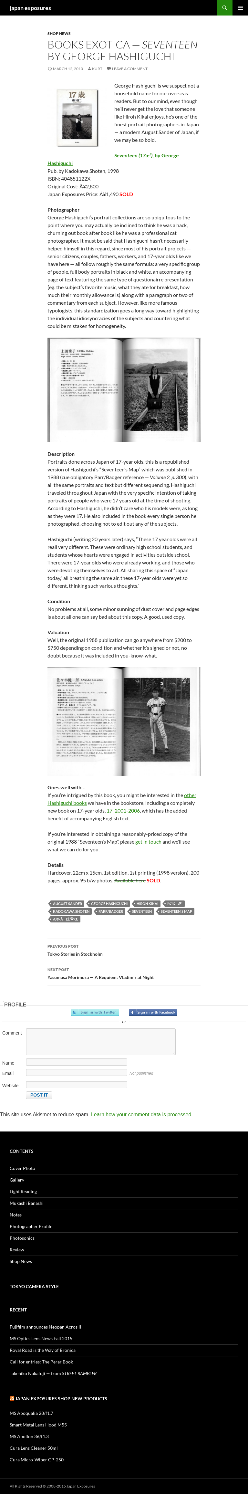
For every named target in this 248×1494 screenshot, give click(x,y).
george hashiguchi (109, 903)
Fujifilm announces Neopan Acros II (45, 1327)
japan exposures (30, 7)
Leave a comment (130, 68)
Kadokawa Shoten (71, 911)
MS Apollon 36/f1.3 (29, 1436)
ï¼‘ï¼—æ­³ (174, 903)
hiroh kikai (147, 903)
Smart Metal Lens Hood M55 (38, 1424)
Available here (130, 880)
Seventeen (142, 911)
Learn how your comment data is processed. (142, 1114)
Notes (16, 1214)
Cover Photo (22, 1168)
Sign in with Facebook (153, 1012)
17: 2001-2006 (123, 810)
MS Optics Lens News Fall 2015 (41, 1338)
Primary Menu (240, 8)
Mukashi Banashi (27, 1203)
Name (8, 1063)
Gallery (17, 1180)
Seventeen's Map (176, 911)
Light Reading (23, 1191)
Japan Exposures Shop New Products (61, 1398)
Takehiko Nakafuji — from (53, 1373)
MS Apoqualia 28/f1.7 (31, 1413)
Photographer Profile (31, 1226)
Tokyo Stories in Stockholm (124, 949)
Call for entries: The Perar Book (41, 1361)
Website (10, 1085)
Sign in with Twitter (95, 1012)
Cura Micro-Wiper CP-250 (37, 1459)
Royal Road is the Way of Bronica (43, 1350)
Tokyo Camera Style (34, 1286)
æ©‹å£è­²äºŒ (65, 919)
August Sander (67, 903)
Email (8, 1073)
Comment (12, 1033)
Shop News (59, 33)
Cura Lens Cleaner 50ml (34, 1448)
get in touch (148, 841)
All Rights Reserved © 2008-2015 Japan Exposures (52, 1486)
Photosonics (22, 1238)
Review (17, 1249)
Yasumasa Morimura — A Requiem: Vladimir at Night (124, 973)
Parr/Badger (110, 911)
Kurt (97, 68)
